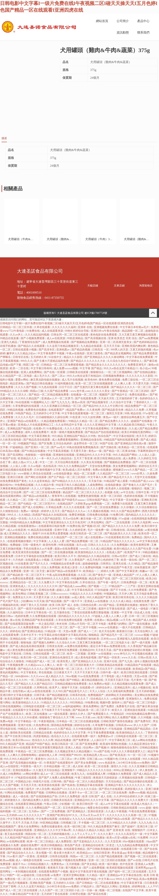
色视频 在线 (112, 492)
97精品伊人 (88, 886)
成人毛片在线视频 (73, 379)
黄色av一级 (95, 451)
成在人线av (19, 462)
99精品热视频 (15, 409)
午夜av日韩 (51, 803)
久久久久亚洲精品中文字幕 (100, 424)
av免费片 (56, 875)
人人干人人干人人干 (84, 834)
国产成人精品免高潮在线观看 (27, 646)
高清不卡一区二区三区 (55, 627)
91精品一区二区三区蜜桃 (82, 608)
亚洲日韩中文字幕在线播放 (16, 695)
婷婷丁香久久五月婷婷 (34, 605)
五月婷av (34, 811)
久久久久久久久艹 (35, 815)
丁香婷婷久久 (142, 402)
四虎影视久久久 (134, 789)
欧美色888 (91, 379)
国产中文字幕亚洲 (127, 571)
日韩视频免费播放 (114, 375)
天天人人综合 (97, 691)
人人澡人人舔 (147, 454)
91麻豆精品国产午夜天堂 (118, 567)
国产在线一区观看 (55, 372)
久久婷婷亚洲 (78, 529)
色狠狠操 (31, 454)
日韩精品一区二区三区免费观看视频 (63, 364)
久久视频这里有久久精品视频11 (74, 751)
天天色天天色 (29, 785)
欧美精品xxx (84, 852)
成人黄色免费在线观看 (21, 650)
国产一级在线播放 (140, 623)
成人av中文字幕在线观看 (115, 803)
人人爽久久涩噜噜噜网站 (22, 755)
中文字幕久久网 (97, 477)
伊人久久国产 (141, 725)
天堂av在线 (141, 676)
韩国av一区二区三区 (82, 856)
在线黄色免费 (141, 601)
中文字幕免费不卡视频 (51, 353)
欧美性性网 (50, 544)
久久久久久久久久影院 (140, 375)
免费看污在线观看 (123, 503)
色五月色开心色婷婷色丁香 (103, 559)
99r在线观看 (22, 402)
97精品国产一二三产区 (122, 586)
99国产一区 (13, 875)
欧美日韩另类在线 (124, 597)
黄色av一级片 (111, 417)
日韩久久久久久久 (99, 544)
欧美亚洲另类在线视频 (26, 552)
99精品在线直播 (9, 338)
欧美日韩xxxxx (22, 740)
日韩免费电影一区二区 (134, 582)
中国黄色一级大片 (31, 766)
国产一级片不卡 (73, 601)
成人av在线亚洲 (17, 529)
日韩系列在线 (78, 695)
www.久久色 (129, 657)
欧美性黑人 (64, 661)
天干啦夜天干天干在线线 (56, 710)
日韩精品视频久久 (39, 864)
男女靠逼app (119, 852)
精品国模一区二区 (133, 330)
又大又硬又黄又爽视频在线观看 (138, 334)
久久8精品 (25, 514)
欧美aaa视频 (7, 860)
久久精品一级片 (96, 875)
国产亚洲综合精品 (33, 631)
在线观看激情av (27, 526)
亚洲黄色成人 (18, 586)
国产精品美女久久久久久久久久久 (106, 364)
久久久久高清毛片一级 (129, 834)
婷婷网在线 (139, 886)
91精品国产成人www (142, 481)
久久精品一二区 (17, 499)
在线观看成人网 (96, 773)
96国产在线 (107, 443)
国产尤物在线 (109, 447)
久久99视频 (145, 717)
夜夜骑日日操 (125, 631)
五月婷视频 (73, 864)
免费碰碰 (15, 544)
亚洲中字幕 (61, 529)
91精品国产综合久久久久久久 (118, 541)
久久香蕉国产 (77, 559)
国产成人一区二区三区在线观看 (19, 890)
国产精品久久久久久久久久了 (71, 698)
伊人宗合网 (43, 789)
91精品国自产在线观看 (138, 665)
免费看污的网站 (118, 623)
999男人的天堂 (120, 349)
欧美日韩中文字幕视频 (48, 849)
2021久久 (52, 758)
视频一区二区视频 (110, 890)
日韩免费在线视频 (98, 514)
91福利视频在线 (65, 383)
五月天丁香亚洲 (83, 458)
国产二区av (59, 375)
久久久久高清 (72, 428)
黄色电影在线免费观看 (104, 334)
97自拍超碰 (102, 589)
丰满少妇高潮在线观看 (26, 567)
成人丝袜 (78, 766)
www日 (84, 548)
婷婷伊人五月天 (51, 511)
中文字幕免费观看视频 (101, 732)
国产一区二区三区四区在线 (128, 578)
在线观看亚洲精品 (75, 849)
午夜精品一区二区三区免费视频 (34, 751)
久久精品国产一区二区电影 (16, 375)
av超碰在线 (28, 875)
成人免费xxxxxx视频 (66, 368)
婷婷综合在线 (82, 725)
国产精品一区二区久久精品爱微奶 (84, 781)
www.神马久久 (122, 653)
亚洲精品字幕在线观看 (90, 785)
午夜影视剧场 (46, 721)
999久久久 (27, 360)
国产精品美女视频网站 (118, 353)
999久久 (12, 514)
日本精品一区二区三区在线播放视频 (78, 721)
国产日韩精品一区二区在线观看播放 (98, 882)
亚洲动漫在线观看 (135, 710)
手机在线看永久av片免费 (38, 548)
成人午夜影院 (124, 676)
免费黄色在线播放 (36, 409)
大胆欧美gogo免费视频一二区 (93, 503)
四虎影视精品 (41, 736)
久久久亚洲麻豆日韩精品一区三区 (61, 406)
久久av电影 (35, 466)
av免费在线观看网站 (76, 646)
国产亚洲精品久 (77, 811)
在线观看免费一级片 (84, 736)
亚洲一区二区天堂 (34, 571)
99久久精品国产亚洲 (99, 597)
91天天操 (39, 601)
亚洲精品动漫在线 (91, 439)
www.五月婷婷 (68, 837)
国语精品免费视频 (62, 725)
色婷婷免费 (21, 616)
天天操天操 (95, 481)
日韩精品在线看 (43, 732)
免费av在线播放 (102, 469)
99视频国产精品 (27, 443)
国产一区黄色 (27, 856)
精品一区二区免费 (85, 473)
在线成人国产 (114, 552)
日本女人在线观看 (130, 758)
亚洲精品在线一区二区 (23, 638)
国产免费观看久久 (99, 713)
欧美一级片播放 (109, 864)
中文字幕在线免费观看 (140, 357)
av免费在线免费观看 (22, 578)
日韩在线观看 (123, 668)
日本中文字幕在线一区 (39, 612)
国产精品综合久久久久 (21, 852)
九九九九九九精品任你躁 (87, 818)
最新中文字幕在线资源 (112, 608)
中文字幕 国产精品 (91, 368)
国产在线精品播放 (145, 372)
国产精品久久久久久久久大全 (88, 360)
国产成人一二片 (88, 631)
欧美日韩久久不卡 (66, 556)
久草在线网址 (96, 522)
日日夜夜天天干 (63, 672)
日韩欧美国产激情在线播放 (117, 721)
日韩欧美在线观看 (78, 372)
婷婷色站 (15, 631)
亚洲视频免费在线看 (106, 327)
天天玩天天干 (105, 668)
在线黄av (99, 620)
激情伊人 (117, 702)
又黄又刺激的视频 (141, 349)
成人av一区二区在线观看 (55, 773)
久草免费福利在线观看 (26, 406)
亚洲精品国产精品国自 (138, 728)
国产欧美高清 (118, 755)
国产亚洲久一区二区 (37, 447)
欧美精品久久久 (27, 458)
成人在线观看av (94, 537)
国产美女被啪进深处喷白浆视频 (132, 650)
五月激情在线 (62, 612)
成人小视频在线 (142, 687)
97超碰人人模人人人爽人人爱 (110, 616)
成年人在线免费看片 (37, 432)
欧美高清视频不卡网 (17, 698)
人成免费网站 (95, 484)
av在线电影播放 (63, 473)
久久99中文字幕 (56, 608)
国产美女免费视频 (86, 762)
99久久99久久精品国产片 (19, 758)
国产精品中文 (119, 394)
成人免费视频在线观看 (56, 342)
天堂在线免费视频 (100, 466)
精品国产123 (59, 789)
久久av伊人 (17, 334)
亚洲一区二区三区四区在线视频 (107, 860)
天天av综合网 (71, 518)
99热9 (68, 330)
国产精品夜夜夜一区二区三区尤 (64, 668)
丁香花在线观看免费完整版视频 (91, 612)
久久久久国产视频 (26, 387)
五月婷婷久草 (39, 357)
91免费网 (143, 837)
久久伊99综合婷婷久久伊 (129, 796)
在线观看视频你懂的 (19, 541)
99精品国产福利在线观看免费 (121, 439)
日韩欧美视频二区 (38, 593)
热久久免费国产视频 (124, 717)
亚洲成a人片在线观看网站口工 (36, 424)
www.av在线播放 (108, 627)
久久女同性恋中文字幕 (69, 424)
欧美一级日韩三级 (75, 826)
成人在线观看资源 (53, 330)
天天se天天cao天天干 (92, 815)
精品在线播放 (63, 740)
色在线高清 (50, 466)
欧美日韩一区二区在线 (34, 657)
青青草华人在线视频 (64, 496)
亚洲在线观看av (22, 770)
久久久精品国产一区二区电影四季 (53, 879)
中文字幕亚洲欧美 (40, 436)
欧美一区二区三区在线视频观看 (94, 383)
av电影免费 (118, 698)
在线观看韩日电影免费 (52, 526)
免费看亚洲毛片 (137, 364)
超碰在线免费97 (30, 845)
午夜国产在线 (8, 458)
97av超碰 (124, 518)
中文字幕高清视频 (58, 451)
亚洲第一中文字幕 (122, 612)
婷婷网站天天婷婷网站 (119, 695)
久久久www (37, 676)
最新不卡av (20, 864)
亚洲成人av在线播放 (96, 601)
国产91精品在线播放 (33, 451)
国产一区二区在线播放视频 (57, 552)
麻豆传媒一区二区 (91, 518)
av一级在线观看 (59, 713)
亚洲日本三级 (145, 826)
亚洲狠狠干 (69, 770)
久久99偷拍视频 (82, 728)
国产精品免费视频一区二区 (82, 541)
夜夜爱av (28, 849)
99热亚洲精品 (75, 338)
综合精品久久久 (100, 698)
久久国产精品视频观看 (109, 856)
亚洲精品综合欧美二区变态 (98, 845)
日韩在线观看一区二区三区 (49, 653)
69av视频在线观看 (134, 841)
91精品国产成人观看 (116, 481)
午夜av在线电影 (76, 353)
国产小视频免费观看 (33, 338)
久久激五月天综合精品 (47, 770)
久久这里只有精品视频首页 (63, 346)
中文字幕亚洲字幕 (132, 882)
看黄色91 (40, 758)
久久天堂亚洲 (113, 841)
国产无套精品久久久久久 (89, 841)
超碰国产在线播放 (142, 421)
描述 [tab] (4, 138)
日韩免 (27, 653)
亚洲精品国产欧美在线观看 (38, 620)
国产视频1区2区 (91, 526)
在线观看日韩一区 (132, 849)
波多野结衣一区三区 (86, 443)
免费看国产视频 (35, 792)
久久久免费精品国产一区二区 (44, 807)
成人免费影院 (64, 841)
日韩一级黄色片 (32, 544)
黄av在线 (15, 620)
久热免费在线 (41, 725)
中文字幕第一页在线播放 (125, 499)
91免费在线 (33, 330)
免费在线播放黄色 (52, 826)
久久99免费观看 (138, 589)
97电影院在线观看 (26, 777)
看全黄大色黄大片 (65, 852)
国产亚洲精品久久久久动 (87, 661)
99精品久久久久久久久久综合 (94, 770)
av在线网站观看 (16, 841)
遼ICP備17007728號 (95, 313)
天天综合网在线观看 (67, 462)
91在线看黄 (22, 563)
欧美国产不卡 (132, 552)
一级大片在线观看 (131, 627)
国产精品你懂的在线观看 (139, 781)
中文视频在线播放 (143, 653)
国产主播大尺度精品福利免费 (51, 360)
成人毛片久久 (42, 375)
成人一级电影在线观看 (29, 860)
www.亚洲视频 (52, 860)
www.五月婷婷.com (11, 815)
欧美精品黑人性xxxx (96, 755)
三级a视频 (54, 499)
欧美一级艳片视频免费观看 (67, 432)
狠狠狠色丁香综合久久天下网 (57, 717)
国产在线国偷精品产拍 (44, 796)
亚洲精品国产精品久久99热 (80, 436)
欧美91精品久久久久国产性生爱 (133, 548)
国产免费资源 (81, 740)
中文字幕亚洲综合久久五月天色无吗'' (65, 522)
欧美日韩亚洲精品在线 (108, 458)
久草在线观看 (42, 327)
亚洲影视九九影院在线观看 (133, 638)
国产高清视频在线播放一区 (26, 762)
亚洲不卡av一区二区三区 (84, 792)
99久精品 (57, 436)
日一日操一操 (89, 890)
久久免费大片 (47, 582)
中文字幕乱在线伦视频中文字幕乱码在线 (63, 634)
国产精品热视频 (81, 349)
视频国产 (104, 394)
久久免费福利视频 (91, 567)
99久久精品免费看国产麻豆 (104, 826)
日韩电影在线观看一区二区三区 (42, 706)
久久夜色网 (94, 409)
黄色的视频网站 (9, 672)
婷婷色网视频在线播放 (91, 837)
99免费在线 (91, 702)
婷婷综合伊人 (104, 687)
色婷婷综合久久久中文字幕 (70, 732)
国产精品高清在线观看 (37, 439)
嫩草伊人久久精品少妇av (21, 353)
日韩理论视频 (78, 894)
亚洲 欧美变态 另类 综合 (123, 338)
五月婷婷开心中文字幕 (47, 413)
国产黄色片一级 (102, 575)
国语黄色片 (101, 728)
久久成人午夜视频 (116, 811)
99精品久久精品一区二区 (83, 421)
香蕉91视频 (134, 852)
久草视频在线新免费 (131, 777)
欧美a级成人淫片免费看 (77, 469)
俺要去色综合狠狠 (98, 807)
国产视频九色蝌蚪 (44, 642)
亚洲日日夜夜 (15, 477)
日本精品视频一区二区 (57, 766)
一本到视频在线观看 (25, 871)
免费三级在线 (130, 379)
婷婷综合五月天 (148, 466)
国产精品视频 (54, 601)
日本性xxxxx (108, 638)
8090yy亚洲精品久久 (126, 770)
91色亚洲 (75, 417)
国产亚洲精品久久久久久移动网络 (104, 357)
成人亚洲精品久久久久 (17, 533)
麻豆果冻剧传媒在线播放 (45, 379)
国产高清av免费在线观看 (54, 638)
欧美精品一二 (91, 571)
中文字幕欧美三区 (120, 740)
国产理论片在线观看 (111, 789)
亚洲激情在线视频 (64, 454)
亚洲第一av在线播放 (100, 653)
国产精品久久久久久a (31, 668)
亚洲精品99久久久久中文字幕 (94, 454)
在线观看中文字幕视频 (26, 710)
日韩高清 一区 (101, 349)
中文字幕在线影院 (124, 436)
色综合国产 (105, 436)
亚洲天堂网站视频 (74, 875)
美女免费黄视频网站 (125, 466)
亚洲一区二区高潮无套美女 (116, 342)
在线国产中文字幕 (133, 890)
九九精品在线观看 (91, 346)
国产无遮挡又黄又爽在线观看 (92, 387)
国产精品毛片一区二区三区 (117, 634)
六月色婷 (18, 559)
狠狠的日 (137, 488)
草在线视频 (46, 672)
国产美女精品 (89, 864)
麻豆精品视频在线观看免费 (16, 469)
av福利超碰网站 (72, 706)
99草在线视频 (66, 544)
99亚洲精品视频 (49, 822)
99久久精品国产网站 (125, 454)
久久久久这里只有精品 (31, 886)
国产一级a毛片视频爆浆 (14, 882)
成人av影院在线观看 (39, 691)
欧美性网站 (19, 593)
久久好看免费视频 (42, 698)
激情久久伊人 (78, 713)
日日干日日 (66, 387)
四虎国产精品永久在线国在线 (50, 514)
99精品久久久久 (27, 728)
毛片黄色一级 (139, 680)
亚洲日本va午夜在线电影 (106, 330)
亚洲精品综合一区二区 (23, 582)
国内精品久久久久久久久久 (74, 616)
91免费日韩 (117, 514)
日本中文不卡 (29, 634)
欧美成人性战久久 (142, 803)
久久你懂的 (128, 507)
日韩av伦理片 (120, 556)
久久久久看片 (106, 834)
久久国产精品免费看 (56, 391)
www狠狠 (23, 473)
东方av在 (81, 544)
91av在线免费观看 (89, 676)
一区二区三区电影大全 (117, 642)
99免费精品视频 (24, 484)
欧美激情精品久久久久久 (90, 552)
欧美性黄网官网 (140, 544)
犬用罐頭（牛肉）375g (99, 239)
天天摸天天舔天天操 (117, 680)
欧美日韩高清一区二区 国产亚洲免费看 (75, 744)
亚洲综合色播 (47, 589)
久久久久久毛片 (25, 417)
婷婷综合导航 (81, 330)
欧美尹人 (55, 687)
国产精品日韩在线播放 (40, 383)
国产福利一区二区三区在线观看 (128, 871)
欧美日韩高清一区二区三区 (86, 533)
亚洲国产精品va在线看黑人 (23, 421)
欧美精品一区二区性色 (132, 447)
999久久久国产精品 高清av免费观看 (137, 879)
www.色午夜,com (80, 391)
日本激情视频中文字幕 (48, 469)
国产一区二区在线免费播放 (103, 507)
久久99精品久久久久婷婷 (122, 822)
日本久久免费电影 (70, 796)
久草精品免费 (54, 507)
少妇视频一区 (67, 803)
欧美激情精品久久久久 (26, 702)
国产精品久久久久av (74, 511)
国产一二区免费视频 (53, 811)
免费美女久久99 (22, 597)
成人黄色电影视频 (86, 657)
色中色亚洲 (127, 864)
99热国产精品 (23, 413)
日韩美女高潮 (55, 646)
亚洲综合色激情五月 (61, 657)
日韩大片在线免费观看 (32, 867)
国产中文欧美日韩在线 (18, 736)
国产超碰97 (129, 826)
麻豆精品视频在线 (93, 680)
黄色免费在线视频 (110, 379)
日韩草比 (106, 563)
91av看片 (12, 856)
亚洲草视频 (111, 518)
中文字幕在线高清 (83, 589)
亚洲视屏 (42, 856)
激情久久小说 (119, 766)
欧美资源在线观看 (50, 785)
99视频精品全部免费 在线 (65, 563)
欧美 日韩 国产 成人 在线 (64, 605)
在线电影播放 (113, 484)
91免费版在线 (54, 428)
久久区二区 (84, 575)
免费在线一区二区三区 (18, 879)
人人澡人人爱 (56, 541)
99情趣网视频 (79, 578)
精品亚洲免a (17, 383)
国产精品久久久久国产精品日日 (34, 683)
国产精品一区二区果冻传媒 (120, 451)
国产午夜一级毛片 (109, 582)
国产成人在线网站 (33, 507)
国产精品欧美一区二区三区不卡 (26, 575)
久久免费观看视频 (29, 627)
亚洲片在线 (111, 661)
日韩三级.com (95, 758)
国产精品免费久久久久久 (115, 421)
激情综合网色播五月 (133, 417)
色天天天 (141, 436)
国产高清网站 (15, 454)
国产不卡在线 (118, 589)
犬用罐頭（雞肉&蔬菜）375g (65, 239)
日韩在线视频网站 (11, 706)
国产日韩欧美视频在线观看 (103, 849)
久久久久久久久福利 (64, 327)
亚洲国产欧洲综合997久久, (63, 815)
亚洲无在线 (120, 563)
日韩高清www (124, 725)
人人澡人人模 (18, 466)
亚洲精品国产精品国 (19, 428)
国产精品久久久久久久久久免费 (121, 526)
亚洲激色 (125, 886)
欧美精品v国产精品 (144, 668)
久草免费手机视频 (103, 725)
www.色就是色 (107, 762)
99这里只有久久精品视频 (71, 484)
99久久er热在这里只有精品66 (84, 375)
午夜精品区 (118, 713)
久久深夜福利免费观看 (121, 691)
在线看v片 (39, 428)
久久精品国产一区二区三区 (113, 473)
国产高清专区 (47, 349)
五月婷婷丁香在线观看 (55, 894)
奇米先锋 (62, 623)
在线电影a (65, 818)
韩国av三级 (36, 391)
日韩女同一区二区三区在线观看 (70, 334)
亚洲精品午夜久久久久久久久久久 (125, 785)
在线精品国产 (65, 503)
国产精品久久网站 (107, 886)
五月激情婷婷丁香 (127, 398)
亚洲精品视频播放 (16, 537)
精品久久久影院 (73, 357)
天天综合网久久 (144, 631)
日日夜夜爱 (151, 882)
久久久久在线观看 (74, 507)
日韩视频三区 (68, 822)
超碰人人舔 (63, 589)
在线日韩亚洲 (102, 852)
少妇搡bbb (27, 601)
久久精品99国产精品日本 (20, 837)
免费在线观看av (138, 394)
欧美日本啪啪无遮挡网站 (137, 432)
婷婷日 (152, 436)
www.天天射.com (86, 717)
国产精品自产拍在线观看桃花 (102, 432)
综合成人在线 (142, 612)
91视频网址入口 (40, 402)
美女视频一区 (44, 852)
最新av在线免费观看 (66, 548)
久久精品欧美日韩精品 (132, 424)
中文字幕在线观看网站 (96, 428)
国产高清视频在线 (96, 338)
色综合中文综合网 (11, 492)
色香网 (88, 620)
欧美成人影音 (70, 567)
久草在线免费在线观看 (69, 620)
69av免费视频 (13, 507)
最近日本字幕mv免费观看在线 (108, 646)
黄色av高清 (79, 402)
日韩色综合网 (88, 605)
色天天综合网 (107, 631)
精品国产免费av (76, 409)
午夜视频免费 (15, 665)
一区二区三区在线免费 (114, 792)
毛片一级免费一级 (99, 529)
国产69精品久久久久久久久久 (70, 481)
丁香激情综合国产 (30, 342)
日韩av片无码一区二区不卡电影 (88, 623)
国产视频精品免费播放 (85, 342)
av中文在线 (128, 492)
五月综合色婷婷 (63, 443)
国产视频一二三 (98, 586)
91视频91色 (111, 758)
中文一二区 (47, 462)
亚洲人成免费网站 (32, 372)
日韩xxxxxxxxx (59, 593)
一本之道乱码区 (45, 623)
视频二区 (150, 488)
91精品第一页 (53, 631)
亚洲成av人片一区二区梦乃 (57, 398)
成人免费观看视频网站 (66, 439)
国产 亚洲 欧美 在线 (119, 830)
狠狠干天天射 (70, 687)
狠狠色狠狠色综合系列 (124, 747)
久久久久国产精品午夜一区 (21, 589)
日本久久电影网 (142, 522)
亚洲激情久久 (134, 698)
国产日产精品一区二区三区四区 (67, 477)
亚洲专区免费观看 (67, 650)
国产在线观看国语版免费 (20, 623)
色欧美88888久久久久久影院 (53, 578)
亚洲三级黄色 (95, 353)
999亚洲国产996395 (71, 755)
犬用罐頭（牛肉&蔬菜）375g (26, 239)
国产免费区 (108, 706)
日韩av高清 (144, 657)
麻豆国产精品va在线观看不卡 (64, 571)
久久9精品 (134, 563)
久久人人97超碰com (43, 488)
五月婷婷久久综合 (64, 882)
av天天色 (126, 620)
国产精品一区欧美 (109, 657)
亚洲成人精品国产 (124, 575)
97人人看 (32, 462)
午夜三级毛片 (26, 789)
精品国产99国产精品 (38, 744)
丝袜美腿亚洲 (142, 567)
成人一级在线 (21, 796)
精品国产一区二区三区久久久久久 (83, 492)
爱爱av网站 (22, 379)
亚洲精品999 (87, 650)
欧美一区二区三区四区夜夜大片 (76, 665)
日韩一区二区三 (37, 499)
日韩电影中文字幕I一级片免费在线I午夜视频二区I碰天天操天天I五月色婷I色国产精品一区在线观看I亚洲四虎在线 (67, 323)
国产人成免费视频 (94, 867)
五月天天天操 (112, 346)
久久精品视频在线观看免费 (128, 683)
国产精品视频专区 (98, 402)
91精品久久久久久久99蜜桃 (86, 593)
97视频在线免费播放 (74, 860)
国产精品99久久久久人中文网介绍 (103, 406)
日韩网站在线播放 (57, 792)
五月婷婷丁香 (59, 559)
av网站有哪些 (31, 773)
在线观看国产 (56, 409)
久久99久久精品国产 (27, 398)
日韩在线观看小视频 (25, 349)
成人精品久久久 (55, 676)
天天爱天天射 (79, 451)
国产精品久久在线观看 (31, 346)
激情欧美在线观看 (21, 732)
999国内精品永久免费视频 (25, 522)
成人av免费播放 (14, 432)
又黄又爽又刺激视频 (89, 642)
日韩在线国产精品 (98, 499)
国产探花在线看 (97, 894)
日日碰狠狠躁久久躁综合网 (52, 417)
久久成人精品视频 (102, 548)
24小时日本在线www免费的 (134, 762)
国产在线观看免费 (86, 398)
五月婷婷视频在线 (59, 834)
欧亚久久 (117, 710)
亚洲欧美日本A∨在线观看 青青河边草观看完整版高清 (32, 747)
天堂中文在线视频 (145, 477)
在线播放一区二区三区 (84, 394)
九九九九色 (145, 822)
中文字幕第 (40, 541)
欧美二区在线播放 (37, 713)
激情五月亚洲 (114, 413)
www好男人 (138, 473)
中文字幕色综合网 (67, 582)
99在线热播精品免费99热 (141, 713)
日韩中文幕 (143, 492)
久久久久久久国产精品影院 (45, 518)
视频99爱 (105, 702)
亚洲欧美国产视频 (41, 882)
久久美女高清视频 (92, 462)
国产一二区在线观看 (118, 522)
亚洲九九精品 (9, 342)
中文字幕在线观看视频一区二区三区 (83, 413)
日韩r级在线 (118, 529)
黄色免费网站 (91, 706)
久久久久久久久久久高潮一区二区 (127, 815)
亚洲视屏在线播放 (127, 605)
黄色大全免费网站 (29, 826)
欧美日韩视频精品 (52, 845)
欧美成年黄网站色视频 (113, 744)
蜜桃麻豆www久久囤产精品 (129, 469)
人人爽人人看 (123, 383)
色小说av (145, 368)
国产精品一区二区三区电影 (139, 702)
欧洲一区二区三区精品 (40, 841)
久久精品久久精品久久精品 (89, 830)
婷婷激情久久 (13, 800)
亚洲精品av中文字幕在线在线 (125, 875)
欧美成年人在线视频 (117, 488)
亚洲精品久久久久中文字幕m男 (52, 830)
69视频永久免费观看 (119, 773)
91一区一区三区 (137, 755)
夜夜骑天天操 (56, 867)
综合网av (88, 747)
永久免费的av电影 (99, 683)
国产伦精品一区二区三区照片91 (37, 503)
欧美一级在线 (129, 559)
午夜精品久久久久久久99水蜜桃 (19, 717)
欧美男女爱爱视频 (58, 533)
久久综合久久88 (66, 642)
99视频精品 (111, 593)
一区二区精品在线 (40, 680)
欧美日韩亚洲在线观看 (134, 672)
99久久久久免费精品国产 (73, 466)
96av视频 (71, 676)
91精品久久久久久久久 (55, 702)
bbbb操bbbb (22, 676)
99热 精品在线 (133, 413)
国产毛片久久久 (39, 563)
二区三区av (66, 758)
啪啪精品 (94, 634)
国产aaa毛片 (58, 447)
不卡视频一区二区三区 (92, 822)
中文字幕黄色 (29, 672)
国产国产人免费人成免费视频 (56, 777)
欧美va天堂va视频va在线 (121, 837)
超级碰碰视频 (90, 563)
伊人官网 (80, 758)
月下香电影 (108, 676)
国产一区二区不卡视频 (83, 627)
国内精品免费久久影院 (36, 800)
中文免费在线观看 (47, 818)
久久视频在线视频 (99, 511)
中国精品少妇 (23, 781)
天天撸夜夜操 (119, 428)
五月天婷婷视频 (146, 691)
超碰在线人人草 (48, 755)
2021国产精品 (106, 605)
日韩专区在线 (21, 357)
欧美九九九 (78, 773)
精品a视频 (113, 620)
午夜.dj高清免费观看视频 (62, 575)
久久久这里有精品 (40, 481)
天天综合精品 (114, 781)
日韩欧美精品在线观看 (110, 665)
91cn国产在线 (102, 751)
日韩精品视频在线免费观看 (71, 683)
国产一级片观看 (141, 642)
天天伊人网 (125, 593)
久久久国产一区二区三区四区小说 (59, 890)
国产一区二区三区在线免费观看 (42, 492)
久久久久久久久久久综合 (82, 789)
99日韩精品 (77, 702)
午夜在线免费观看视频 (142, 811)
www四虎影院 (65, 488)
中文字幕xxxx (106, 879)
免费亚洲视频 (77, 514)
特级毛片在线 (41, 781)
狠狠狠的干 (139, 830)
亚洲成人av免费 (144, 864)
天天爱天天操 (41, 597)
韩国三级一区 (31, 364)
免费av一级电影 (30, 511)
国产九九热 (126, 661)
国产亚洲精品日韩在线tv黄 (131, 443)
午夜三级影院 (83, 777)
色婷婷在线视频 (134, 496)
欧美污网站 (104, 717)
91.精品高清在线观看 (40, 529)
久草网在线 (41, 687)
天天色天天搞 (103, 650)
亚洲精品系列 (122, 687)
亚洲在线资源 (96, 811)
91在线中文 (55, 357)
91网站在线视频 (14, 792)
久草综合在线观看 (41, 473)
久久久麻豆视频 (61, 597)
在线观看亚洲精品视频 (29, 803)
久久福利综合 (15, 612)
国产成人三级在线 (141, 556)
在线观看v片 (87, 687)
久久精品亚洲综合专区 (142, 744)
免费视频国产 (96, 695)
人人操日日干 (99, 740)
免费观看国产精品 (86, 879)
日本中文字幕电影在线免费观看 (34, 556)
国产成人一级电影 (138, 608)
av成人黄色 (79, 597)
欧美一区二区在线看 (97, 766)
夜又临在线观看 (14, 834)
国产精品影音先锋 (113, 409)
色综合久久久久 (61, 736)
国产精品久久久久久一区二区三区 (131, 387)
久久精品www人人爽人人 (40, 665)
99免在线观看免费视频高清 (83, 447)
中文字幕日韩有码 (42, 368)
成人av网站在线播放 (144, 740)
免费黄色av (58, 864)
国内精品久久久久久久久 (141, 514)
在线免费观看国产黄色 (14, 481)
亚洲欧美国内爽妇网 (134, 346)
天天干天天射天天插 (86, 672)
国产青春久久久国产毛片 (138, 484)
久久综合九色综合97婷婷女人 (125, 360)
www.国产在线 (9, 867)
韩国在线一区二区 (36, 834)
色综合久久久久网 (43, 740)
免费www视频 (137, 792)
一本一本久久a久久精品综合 (56, 458)
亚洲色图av (63, 349)
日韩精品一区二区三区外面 (16, 327)
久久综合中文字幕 (121, 402)
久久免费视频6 (120, 544)
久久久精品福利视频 (37, 334)
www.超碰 (145, 807)
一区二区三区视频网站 (119, 372)
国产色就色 (68, 785)
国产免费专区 (143, 721)
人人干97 (152, 886)
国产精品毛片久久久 (120, 477)
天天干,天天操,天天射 (26, 822)
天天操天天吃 (106, 398)
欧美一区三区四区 (112, 496)
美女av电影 (58, 680)
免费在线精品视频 (39, 537)
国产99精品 (73, 680)
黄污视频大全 (73, 867)
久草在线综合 (88, 582)
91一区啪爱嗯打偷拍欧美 (85, 638)
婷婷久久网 (108, 571)
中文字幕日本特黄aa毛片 (135, 327)
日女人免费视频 (51, 567)
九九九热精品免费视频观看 (132, 845)
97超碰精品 (17, 447)
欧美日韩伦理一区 (88, 803)
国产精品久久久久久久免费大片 (130, 800)
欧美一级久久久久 (47, 837)
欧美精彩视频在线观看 (120, 867)
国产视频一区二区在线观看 (141, 856)
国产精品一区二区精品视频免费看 (49, 394)
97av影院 (148, 413)
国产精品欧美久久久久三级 (120, 533)
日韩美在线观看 (59, 856)
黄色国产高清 (72, 845)
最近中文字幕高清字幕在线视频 (89, 871)
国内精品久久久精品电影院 (94, 556)
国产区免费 (45, 443)
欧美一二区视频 (77, 653)
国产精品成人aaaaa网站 (73, 586)
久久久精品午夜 (45, 484)
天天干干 (90, 668)
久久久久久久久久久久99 (43, 586)
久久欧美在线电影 (11, 439)
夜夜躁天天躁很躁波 (105, 777)
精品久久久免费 (135, 409)
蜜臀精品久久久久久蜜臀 (89, 488)
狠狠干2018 (39, 533)
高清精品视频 (135, 529)
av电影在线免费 (45, 650)
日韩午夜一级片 (110, 672)
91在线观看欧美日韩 (117, 537)
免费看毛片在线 (126, 706)
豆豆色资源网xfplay (74, 807)
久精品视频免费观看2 (54, 421)
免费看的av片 (106, 736)
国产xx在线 (134, 860)
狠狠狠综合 (97, 372)
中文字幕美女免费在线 (21, 818)
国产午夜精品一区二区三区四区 (131, 391)
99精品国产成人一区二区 (41, 661)
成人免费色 (130, 458)
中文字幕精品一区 (26, 721)
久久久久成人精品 (121, 601)
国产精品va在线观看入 (37, 496)
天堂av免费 (70, 631)
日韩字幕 (39, 695)
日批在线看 (43, 875)
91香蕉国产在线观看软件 (59, 762)
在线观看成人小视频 (37, 559)
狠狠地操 (26, 642)
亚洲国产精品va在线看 (117, 818)
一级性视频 (45, 454)
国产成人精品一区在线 (14, 518)
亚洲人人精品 (73, 747)
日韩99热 (56, 781)
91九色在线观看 (48, 387)
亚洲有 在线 (85, 327)
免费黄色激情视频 (89, 496)
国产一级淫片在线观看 (31, 608)
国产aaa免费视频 (149, 338)
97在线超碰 (116, 728)
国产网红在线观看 (36, 477)
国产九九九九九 (61, 402)
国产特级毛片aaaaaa (73, 499)
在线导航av (19, 691)
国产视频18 (103, 747)
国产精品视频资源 (58, 695)
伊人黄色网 (147, 770)
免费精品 (137, 537)
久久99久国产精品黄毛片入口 (70, 691)
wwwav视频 (142, 634)
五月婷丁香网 (8, 886)
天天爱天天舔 (141, 383)
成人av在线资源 (56, 338)
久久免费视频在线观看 (43, 616)
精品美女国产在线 (100, 578)
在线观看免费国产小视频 (54, 871)
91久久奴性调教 (92, 417)
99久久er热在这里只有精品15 (121, 368)
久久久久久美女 (101, 391)
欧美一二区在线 (19, 368)
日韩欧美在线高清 (62, 800)
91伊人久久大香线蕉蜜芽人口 (128, 751)
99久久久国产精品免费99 (126, 511)
